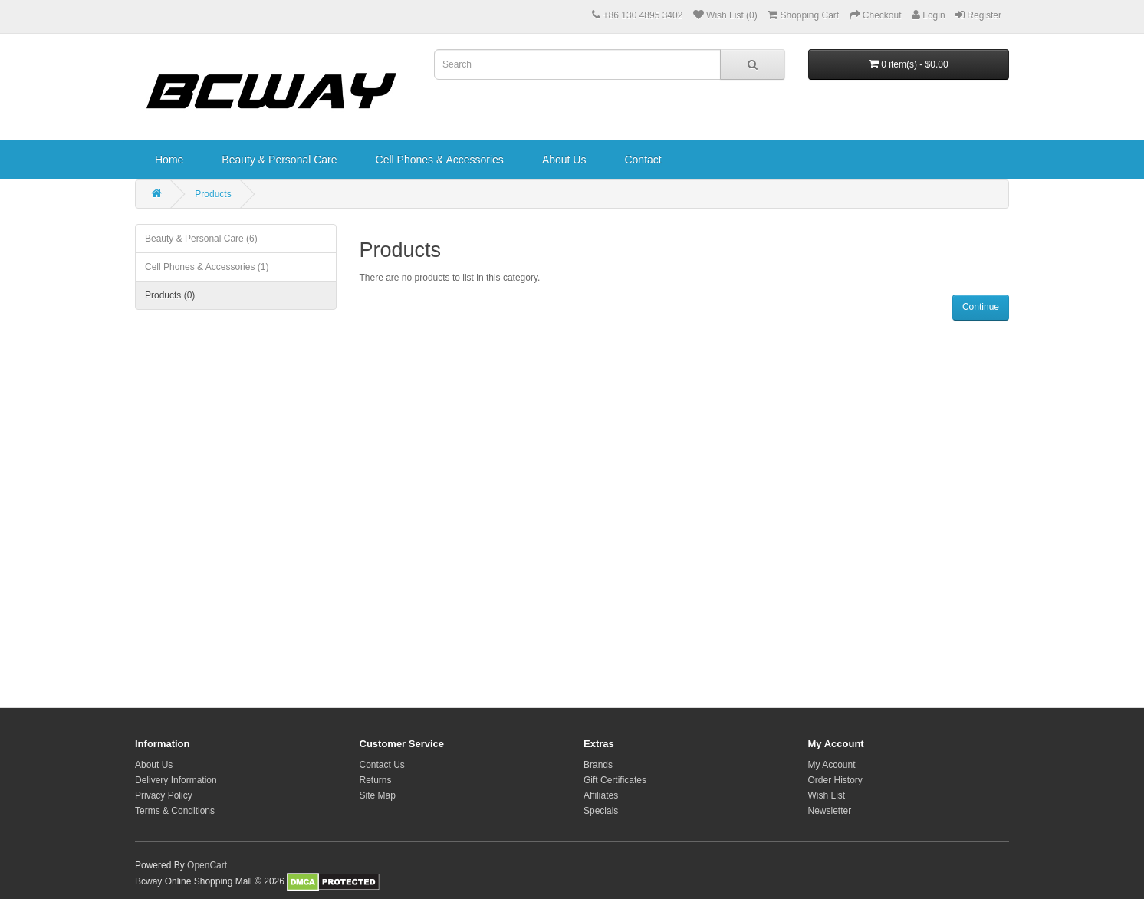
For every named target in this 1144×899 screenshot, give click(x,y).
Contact (642, 159)
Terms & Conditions (175, 810)
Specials (601, 810)
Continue (980, 306)
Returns (376, 780)
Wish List (827, 795)
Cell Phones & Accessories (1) (206, 267)
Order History (835, 780)
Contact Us (382, 764)
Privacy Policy (163, 795)
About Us (564, 159)
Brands (598, 764)
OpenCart (207, 865)
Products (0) (170, 295)
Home (169, 159)
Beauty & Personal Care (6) (201, 238)
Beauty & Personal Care (279, 159)
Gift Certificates (615, 780)
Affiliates (601, 795)
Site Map (378, 795)
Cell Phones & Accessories (440, 159)
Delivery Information (176, 780)
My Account (832, 764)
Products (213, 194)
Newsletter (830, 810)
